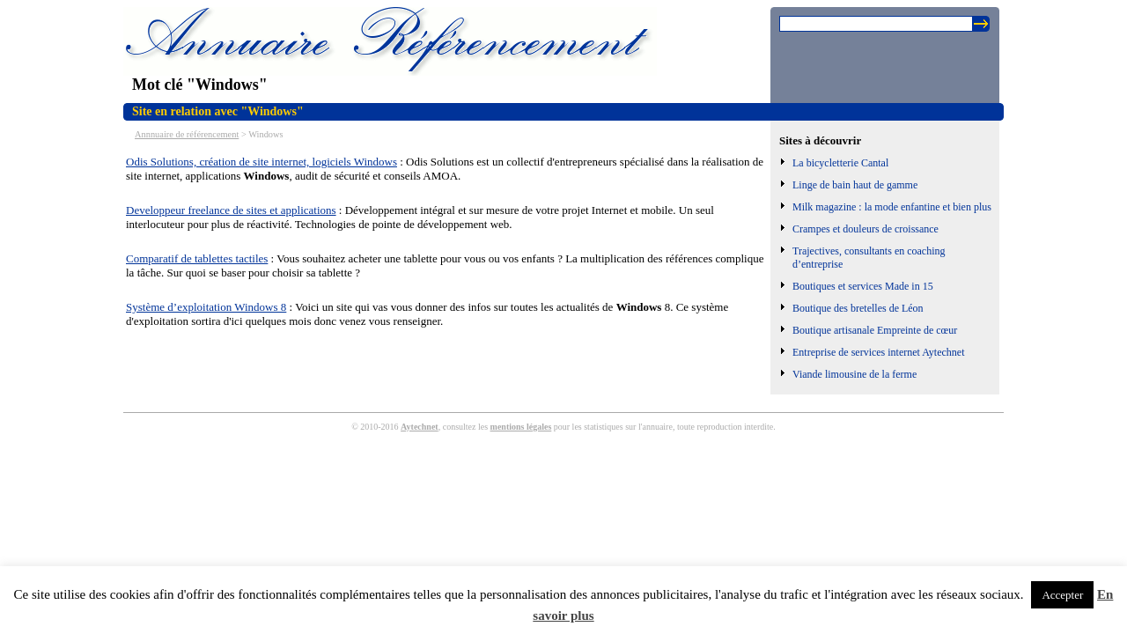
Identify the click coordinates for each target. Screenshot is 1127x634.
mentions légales (521, 426)
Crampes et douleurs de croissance (865, 229)
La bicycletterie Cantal (840, 163)
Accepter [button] (1062, 594)
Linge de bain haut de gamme (854, 185)
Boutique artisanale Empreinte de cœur (874, 330)
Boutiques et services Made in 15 (862, 286)
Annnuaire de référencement (187, 134)
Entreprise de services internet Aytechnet (878, 352)
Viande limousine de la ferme (854, 374)
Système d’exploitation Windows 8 (206, 306)
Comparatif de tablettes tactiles (197, 258)
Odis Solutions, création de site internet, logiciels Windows (261, 161)
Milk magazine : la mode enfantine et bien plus (891, 207)
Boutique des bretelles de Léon (858, 308)
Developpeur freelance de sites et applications (231, 210)
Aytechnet (419, 426)
